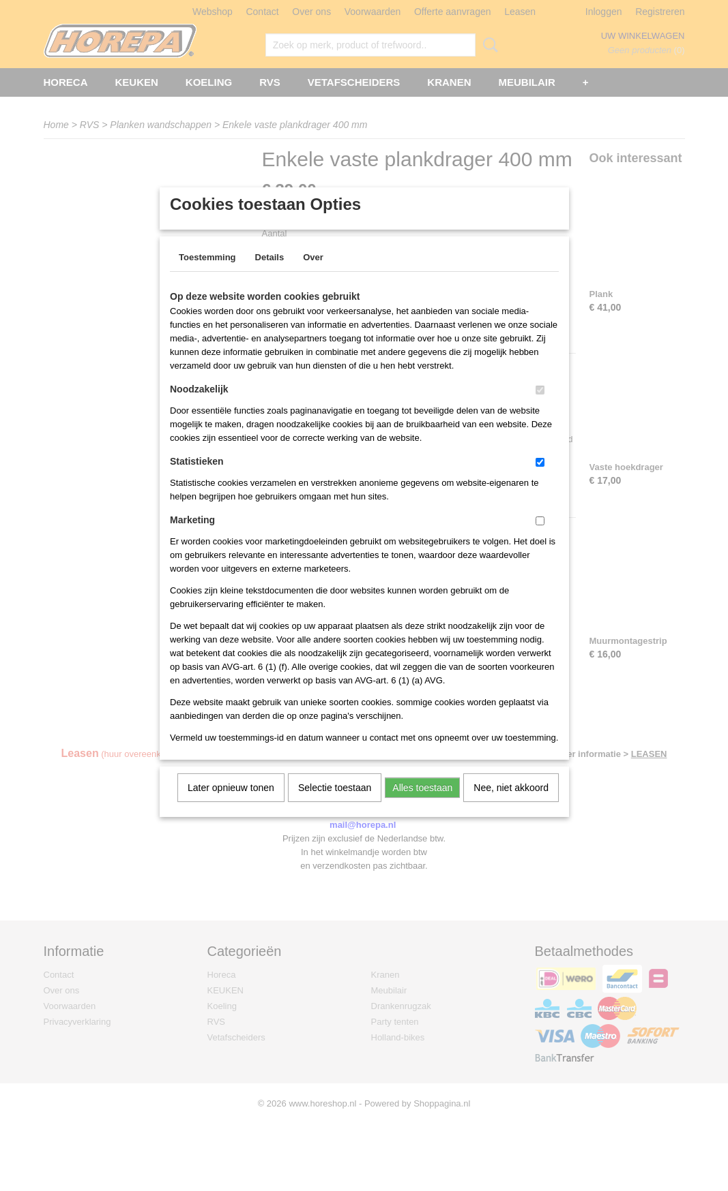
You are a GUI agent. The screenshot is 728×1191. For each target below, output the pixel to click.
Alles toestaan (422, 805)
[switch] (540, 407)
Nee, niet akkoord (511, 805)
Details (270, 275)
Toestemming (207, 275)
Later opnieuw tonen (231, 805)
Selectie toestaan (334, 805)
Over (313, 275)
